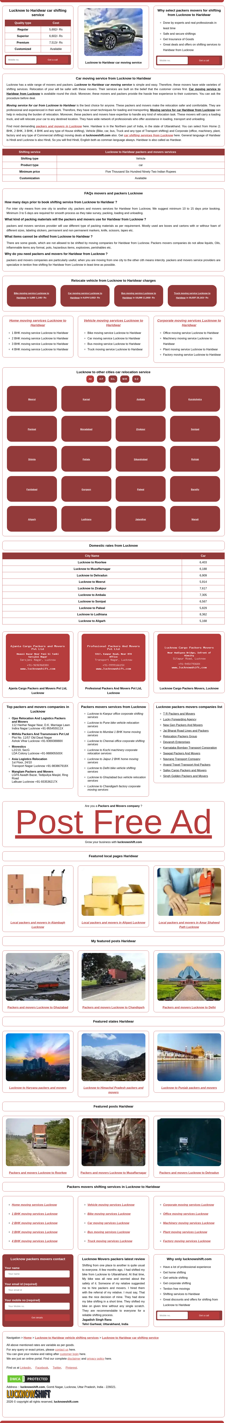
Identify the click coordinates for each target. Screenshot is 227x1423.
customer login (69, 1354)
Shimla (32, 459)
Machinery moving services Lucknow (188, 1223)
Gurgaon (86, 489)
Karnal (86, 399)
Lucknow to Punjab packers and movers (189, 1087)
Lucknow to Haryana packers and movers (38, 1087)
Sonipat (195, 429)
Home (28, 1337)
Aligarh (32, 519)
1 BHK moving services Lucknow (35, 1213)
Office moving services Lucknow (185, 1213)
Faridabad (31, 489)
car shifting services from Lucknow (148, 135)
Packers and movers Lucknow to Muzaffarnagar (113, 1172)
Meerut (32, 399)
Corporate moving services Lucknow (188, 1204)
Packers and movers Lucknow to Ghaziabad (37, 1007)
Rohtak (195, 459)
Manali (195, 519)
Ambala (141, 399)
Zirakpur (140, 429)
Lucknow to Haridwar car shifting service (130, 1337)
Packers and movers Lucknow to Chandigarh (113, 1007)
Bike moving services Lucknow (109, 1213)
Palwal (140, 489)
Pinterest (71, 1367)
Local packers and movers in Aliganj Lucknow (113, 922)
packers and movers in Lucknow (59, 126)
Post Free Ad (113, 822)
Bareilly (195, 489)
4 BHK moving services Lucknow (35, 1241)
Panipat (32, 429)
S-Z (136, 379)
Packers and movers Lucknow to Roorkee (38, 1172)
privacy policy (95, 1358)
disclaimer (74, 1358)
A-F (101, 379)
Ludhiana (86, 519)
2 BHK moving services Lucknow (35, 1223)
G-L (113, 379)
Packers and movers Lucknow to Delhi (189, 1007)
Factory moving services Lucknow (187, 1241)
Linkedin (25, 1367)
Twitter (57, 1367)
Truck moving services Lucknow (109, 1241)
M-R (125, 379)
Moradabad (86, 429)
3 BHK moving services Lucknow (35, 1232)
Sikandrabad (141, 459)
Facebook (41, 1367)
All (90, 379)
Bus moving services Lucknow (108, 1232)
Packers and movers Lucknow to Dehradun (189, 1172)
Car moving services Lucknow (108, 1223)
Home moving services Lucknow (34, 1204)
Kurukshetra (195, 399)
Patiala (86, 459)
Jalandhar (140, 519)
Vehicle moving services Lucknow (110, 1204)
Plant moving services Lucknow (185, 1232)
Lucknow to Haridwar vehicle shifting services (67, 1337)
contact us (61, 1349)
